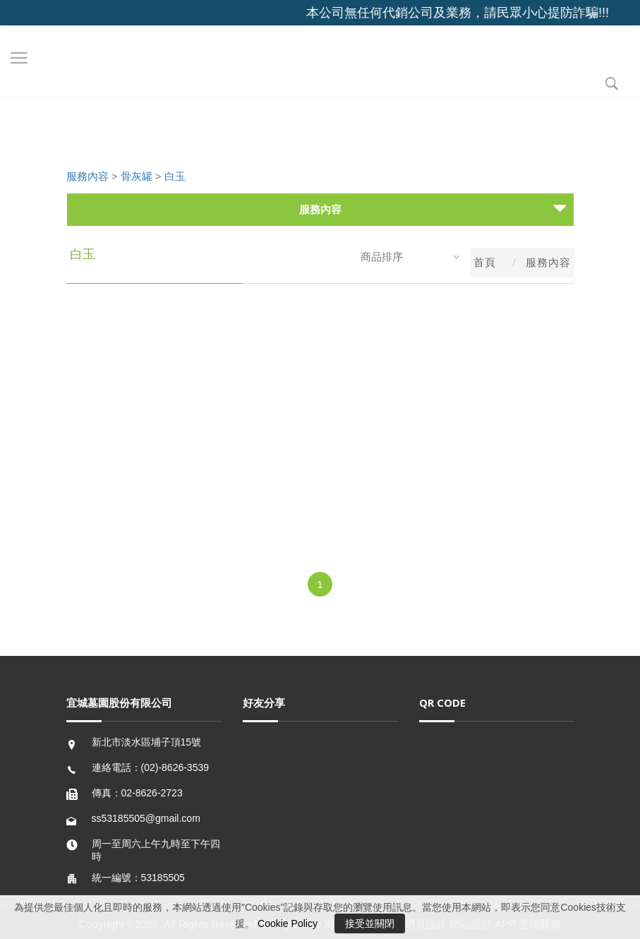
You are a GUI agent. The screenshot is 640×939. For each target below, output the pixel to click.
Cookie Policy (288, 923)
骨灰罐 (136, 176)
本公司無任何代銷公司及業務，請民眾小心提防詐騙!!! (466, 13)
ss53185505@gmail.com (146, 818)
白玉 (175, 176)
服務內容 (87, 176)
